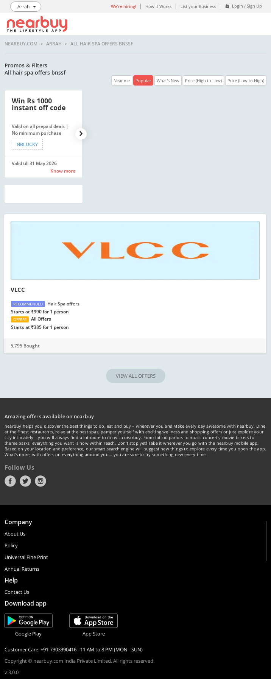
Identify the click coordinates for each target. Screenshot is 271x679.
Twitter (25, 481)
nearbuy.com (21, 44)
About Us (15, 533)
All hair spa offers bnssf (101, 44)
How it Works (158, 6)
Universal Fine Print (26, 557)
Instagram (40, 481)
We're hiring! (123, 6)
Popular (143, 80)
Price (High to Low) (203, 80)
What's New (168, 80)
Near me (122, 80)
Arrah (54, 44)
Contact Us (17, 592)
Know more (62, 171)
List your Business (198, 6)
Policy (11, 545)
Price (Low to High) (245, 80)
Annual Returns (22, 568)
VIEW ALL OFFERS (136, 375)
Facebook (10, 481)
